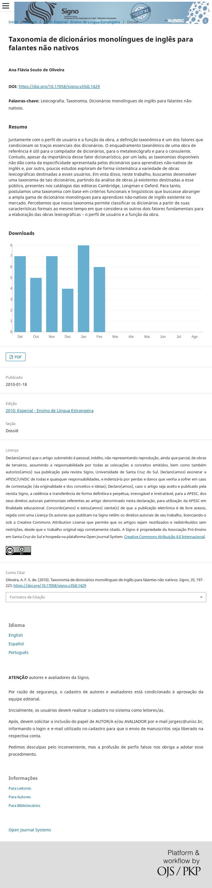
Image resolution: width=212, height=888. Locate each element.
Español (16, 643)
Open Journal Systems (30, 830)
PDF (18, 356)
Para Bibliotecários (24, 805)
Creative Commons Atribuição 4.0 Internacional (164, 536)
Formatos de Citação (27, 597)
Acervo (31, 21)
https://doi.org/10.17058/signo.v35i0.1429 (59, 86)
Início (13, 21)
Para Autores (20, 796)
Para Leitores (20, 788)
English (16, 635)
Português (18, 652)
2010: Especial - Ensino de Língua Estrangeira (82, 21)
